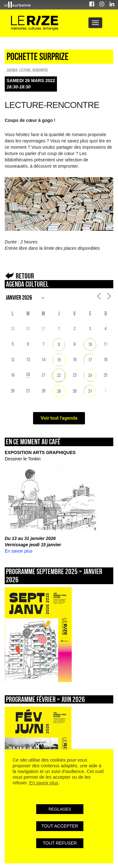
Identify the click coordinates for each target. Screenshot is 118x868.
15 (59, 359)
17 (90, 359)
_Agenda (11, 70)
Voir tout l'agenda (59, 418)
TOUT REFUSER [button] (60, 843)
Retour (25, 276)
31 (90, 391)
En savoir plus (18, 551)
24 (90, 375)
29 (59, 391)
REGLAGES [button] (59, 809)
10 (90, 344)
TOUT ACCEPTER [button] (60, 826)
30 (74, 391)
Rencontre (40, 70)
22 (59, 375)
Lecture (25, 70)
